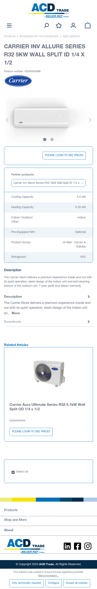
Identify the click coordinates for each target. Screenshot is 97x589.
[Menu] (9, 26)
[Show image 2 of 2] (52, 139)
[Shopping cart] (87, 26)
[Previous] (7, 120)
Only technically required (26, 583)
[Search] (46, 26)
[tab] (47, 305)
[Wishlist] (58, 26)
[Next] (90, 120)
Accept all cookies (77, 583)
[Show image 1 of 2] (44, 139)
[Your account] (73, 26)
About (8, 530)
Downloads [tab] (47, 321)
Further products (22, 174)
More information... (48, 576)
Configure (53, 583)
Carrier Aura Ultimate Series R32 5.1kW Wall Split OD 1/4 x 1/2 (47, 406)
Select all (22, 472)
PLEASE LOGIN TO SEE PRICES (64, 155)
